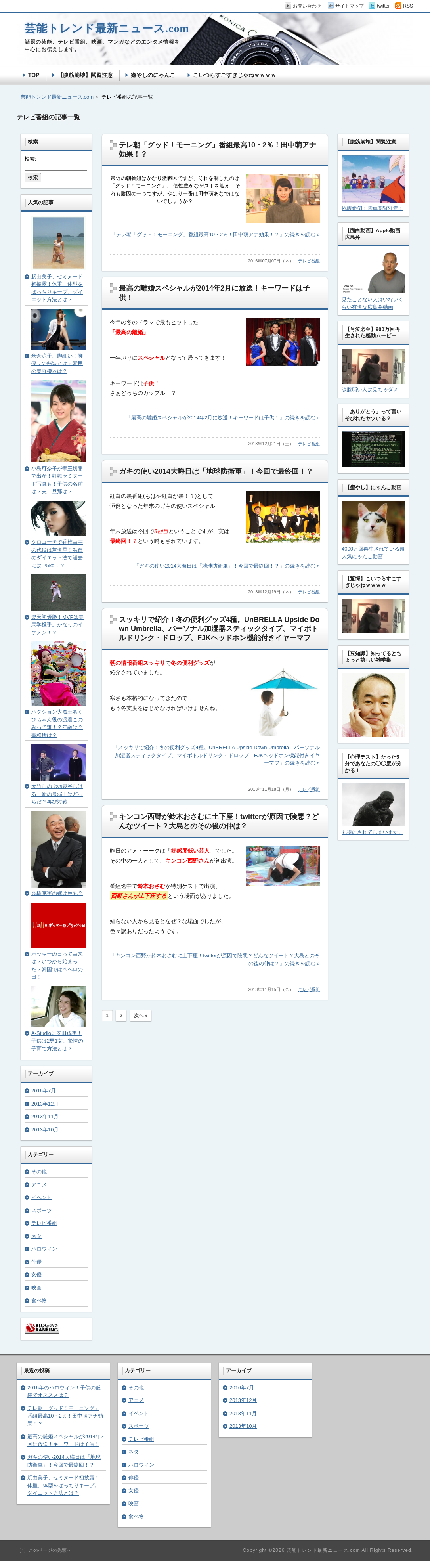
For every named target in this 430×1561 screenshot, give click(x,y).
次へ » (140, 1015)
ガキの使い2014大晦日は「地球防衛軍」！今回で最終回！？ (216, 471)
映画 (36, 1288)
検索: (30, 159)
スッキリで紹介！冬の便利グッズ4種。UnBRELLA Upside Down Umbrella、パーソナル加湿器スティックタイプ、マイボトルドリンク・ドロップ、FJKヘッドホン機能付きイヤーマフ (219, 629)
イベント (41, 1197)
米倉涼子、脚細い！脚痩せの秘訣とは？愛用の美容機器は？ (57, 363)
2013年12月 (45, 1104)
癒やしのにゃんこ (153, 75)
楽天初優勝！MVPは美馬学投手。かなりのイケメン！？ (57, 624)
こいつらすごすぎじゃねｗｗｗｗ (234, 75)
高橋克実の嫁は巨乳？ (57, 893)
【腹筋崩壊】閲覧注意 (85, 75)
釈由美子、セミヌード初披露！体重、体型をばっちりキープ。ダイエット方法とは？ (63, 1485)
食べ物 (39, 1300)
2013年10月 (45, 1129)
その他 (39, 1172)
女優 (36, 1275)
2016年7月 (43, 1091)
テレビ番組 (309, 260)
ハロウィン (44, 1249)
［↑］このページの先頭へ (44, 1550)
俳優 (36, 1262)
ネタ (36, 1236)
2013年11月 (45, 1116)
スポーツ (41, 1210)
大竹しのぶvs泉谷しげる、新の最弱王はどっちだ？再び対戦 (57, 794)
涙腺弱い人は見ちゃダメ (370, 389)
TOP (34, 75)
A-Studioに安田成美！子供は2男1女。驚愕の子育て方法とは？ (57, 1041)
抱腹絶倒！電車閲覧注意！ (372, 208)
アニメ (39, 1185)
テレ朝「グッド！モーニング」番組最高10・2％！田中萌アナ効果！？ (65, 1416)
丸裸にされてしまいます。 (372, 832)
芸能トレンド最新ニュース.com (57, 97)
